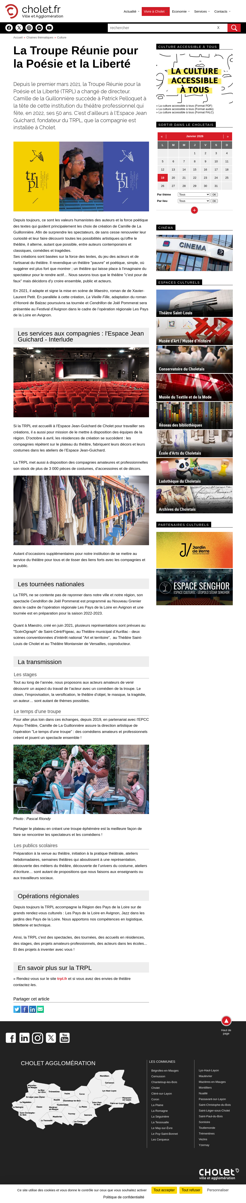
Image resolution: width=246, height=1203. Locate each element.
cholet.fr (41, 9)
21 (184, 177)
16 (205, 169)
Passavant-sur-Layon (212, 1099)
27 (173, 186)
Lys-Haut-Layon (209, 1070)
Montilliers (205, 1087)
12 (162, 169)
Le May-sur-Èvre (162, 1128)
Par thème (164, 194)
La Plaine (157, 1105)
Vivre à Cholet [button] (156, 11)
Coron (155, 1099)
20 (173, 177)
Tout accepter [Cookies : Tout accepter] (164, 1190)
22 (194, 177)
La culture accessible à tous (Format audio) (185, 109)
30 (205, 186)
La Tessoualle (160, 1122)
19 (162, 177)
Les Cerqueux (160, 1139)
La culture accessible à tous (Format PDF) (185, 105)
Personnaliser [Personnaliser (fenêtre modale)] (218, 1190)
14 (184, 169)
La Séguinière (160, 1116)
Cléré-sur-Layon (161, 1093)
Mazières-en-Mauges (212, 1081)
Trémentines (207, 1133)
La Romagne (159, 1110)
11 (226, 161)
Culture (61, 37)
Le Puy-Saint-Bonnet (164, 1133)
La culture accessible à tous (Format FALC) (186, 112)
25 (226, 177)
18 (226, 169)
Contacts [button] (222, 11)
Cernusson (158, 1076)
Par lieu (162, 201)
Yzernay (204, 1145)
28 (184, 186)
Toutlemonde (207, 1127)
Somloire (204, 1122)
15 (194, 169)
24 (216, 177)
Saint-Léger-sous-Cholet (214, 1110)
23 (205, 177)
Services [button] (202, 11)
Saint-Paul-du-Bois (211, 1116)
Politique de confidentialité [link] (123, 1197)
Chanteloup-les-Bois (164, 1082)
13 (173, 169)
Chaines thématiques (39, 37)
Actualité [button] (131, 11)
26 (162, 186)
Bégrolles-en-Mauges (165, 1070)
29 (194, 186)
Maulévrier (205, 1076)
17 (216, 169)
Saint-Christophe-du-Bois (215, 1104)
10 (216, 161)
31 (216, 186)
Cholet (155, 1087)
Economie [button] (181, 11)
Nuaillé (203, 1093)
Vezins (203, 1139)
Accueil (18, 37)
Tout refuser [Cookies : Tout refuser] (191, 1190)
